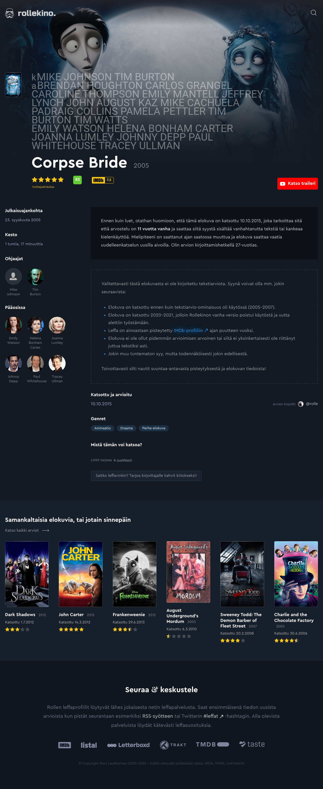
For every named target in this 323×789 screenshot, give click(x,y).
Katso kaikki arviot (27, 530)
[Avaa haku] (313, 10)
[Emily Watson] (13, 333)
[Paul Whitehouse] (35, 369)
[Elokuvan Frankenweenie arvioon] (134, 587)
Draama (126, 428)
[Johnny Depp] (13, 369)
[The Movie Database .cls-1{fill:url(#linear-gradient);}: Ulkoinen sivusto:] (212, 745)
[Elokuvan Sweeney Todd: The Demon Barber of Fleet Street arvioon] (242, 592)
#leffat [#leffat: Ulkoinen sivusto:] (211, 715)
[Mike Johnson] (13, 282)
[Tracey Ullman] (57, 369)
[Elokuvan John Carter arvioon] (80, 587)
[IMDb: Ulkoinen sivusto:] (64, 745)
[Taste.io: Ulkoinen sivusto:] (252, 745)
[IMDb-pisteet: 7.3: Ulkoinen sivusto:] (162, 180)
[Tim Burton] (35, 282)
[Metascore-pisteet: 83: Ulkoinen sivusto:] (136, 180)
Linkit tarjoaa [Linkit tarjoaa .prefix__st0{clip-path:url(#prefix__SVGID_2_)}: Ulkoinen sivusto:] (111, 460)
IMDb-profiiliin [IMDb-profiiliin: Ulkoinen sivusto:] (188, 330)
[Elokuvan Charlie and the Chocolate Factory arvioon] (296, 592)
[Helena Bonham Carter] (35, 333)
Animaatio (102, 428)
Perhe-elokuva (153, 428)
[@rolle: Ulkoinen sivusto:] (308, 404)
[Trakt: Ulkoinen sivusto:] (174, 744)
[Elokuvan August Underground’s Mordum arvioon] (188, 590)
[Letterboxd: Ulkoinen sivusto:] (128, 744)
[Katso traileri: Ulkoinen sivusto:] (297, 180)
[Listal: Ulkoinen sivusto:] (87, 745)
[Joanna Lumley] (57, 333)
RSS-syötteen (157, 715)
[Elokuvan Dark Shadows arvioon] (27, 587)
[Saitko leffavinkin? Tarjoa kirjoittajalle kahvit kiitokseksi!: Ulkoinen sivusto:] (146, 475)
